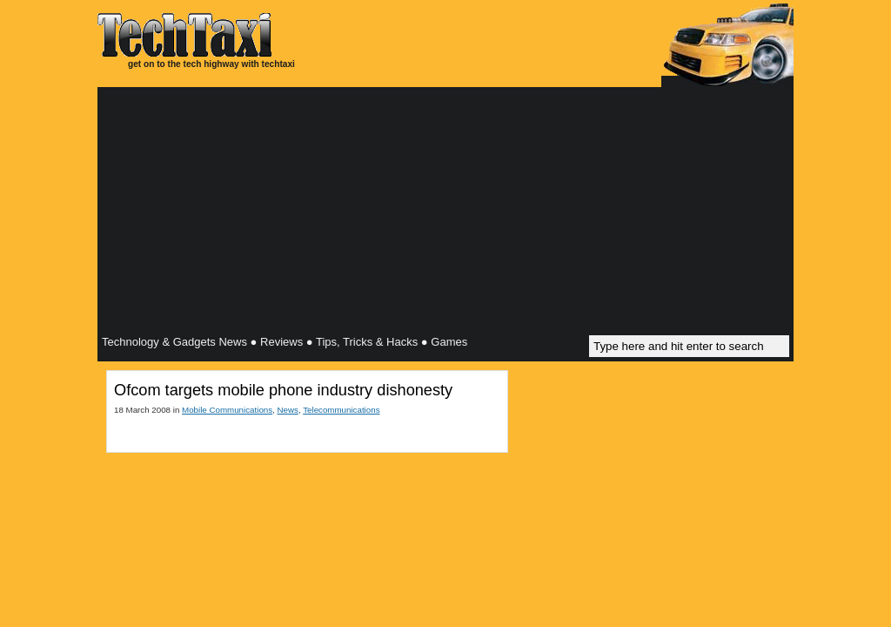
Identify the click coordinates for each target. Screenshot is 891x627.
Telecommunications (341, 410)
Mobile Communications (227, 410)
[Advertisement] (445, 213)
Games (449, 341)
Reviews (281, 341)
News (288, 410)
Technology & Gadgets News (174, 341)
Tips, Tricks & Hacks (367, 341)
